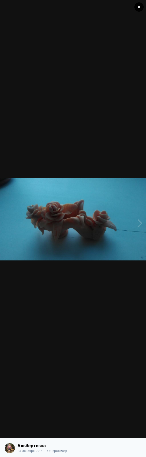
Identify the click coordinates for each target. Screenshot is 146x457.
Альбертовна (31, 445)
